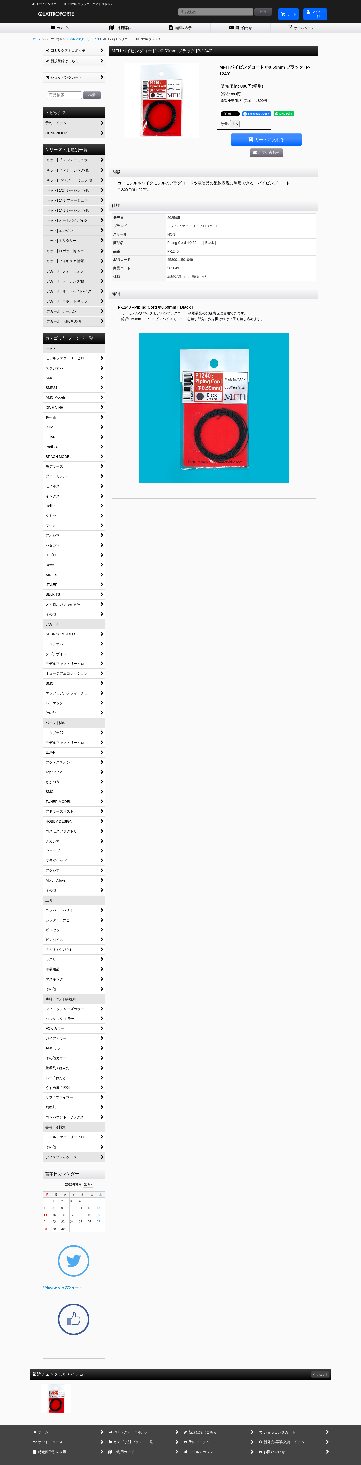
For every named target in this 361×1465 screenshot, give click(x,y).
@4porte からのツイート (62, 1287)
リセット (320, 1374)
